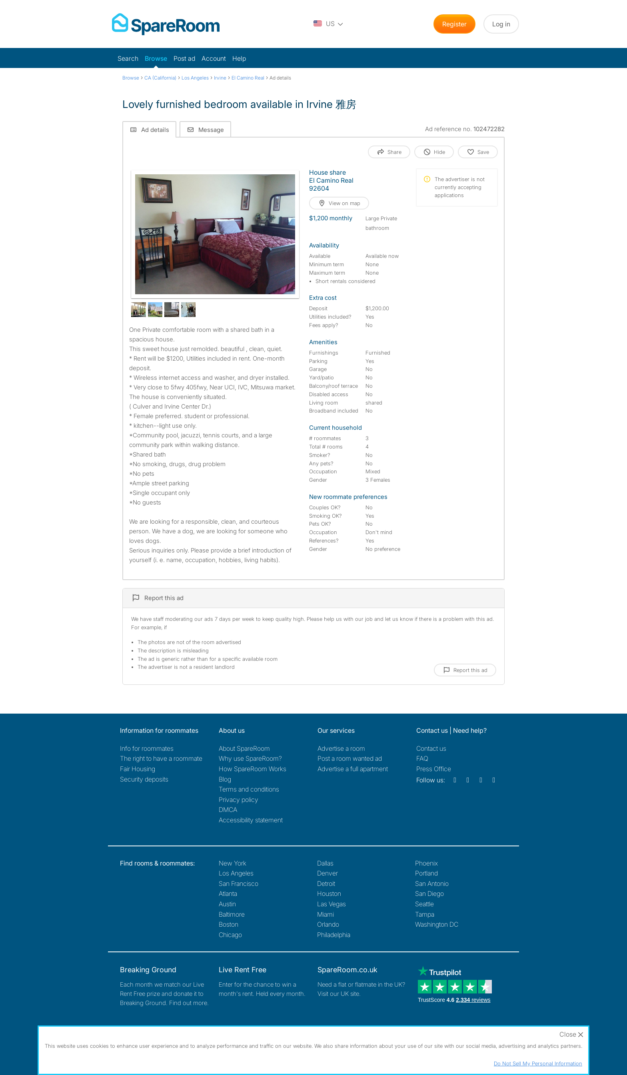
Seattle (424, 904)
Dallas (325, 863)
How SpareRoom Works (252, 769)
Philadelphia (333, 935)
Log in (501, 24)
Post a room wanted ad (349, 758)
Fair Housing (137, 769)
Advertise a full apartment (352, 769)
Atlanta (228, 893)
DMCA (228, 810)
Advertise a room (341, 748)
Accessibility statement (251, 820)
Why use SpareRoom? (250, 758)
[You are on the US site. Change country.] (329, 24)
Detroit (326, 884)
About (244, 748)
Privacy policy (238, 800)
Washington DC (436, 924)
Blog (225, 779)
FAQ (422, 758)
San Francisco (238, 884)
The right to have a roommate (161, 758)
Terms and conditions (249, 789)
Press (433, 769)
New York (232, 863)
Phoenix (426, 863)
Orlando (328, 924)
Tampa (424, 914)
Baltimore (232, 914)
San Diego (429, 893)
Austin (227, 904)
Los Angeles (236, 873)
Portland (426, 873)
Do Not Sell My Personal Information (538, 1063)
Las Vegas (331, 904)
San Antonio (432, 884)
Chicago (230, 935)
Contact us (431, 748)
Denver (327, 873)
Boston (228, 924)
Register (454, 24)
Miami (325, 914)
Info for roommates (147, 748)
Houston (329, 893)
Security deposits (144, 779)
